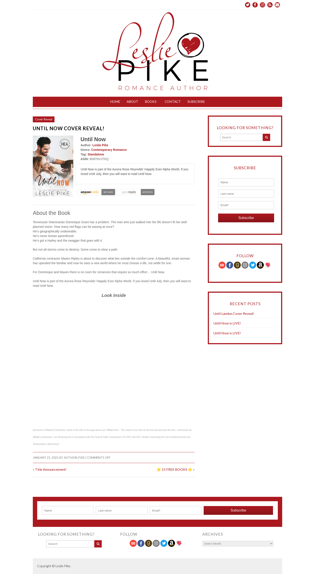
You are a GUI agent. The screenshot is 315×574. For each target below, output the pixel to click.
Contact (173, 101)
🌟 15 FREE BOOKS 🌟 (174, 469)
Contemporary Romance (109, 150)
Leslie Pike (100, 145)
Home (115, 101)
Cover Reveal (43, 119)
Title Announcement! (50, 469)
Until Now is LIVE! (227, 323)
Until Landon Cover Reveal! (233, 313)
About (132, 101)
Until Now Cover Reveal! (68, 128)
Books (150, 101)
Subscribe (196, 101)
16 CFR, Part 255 (131, 437)
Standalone (96, 154)
